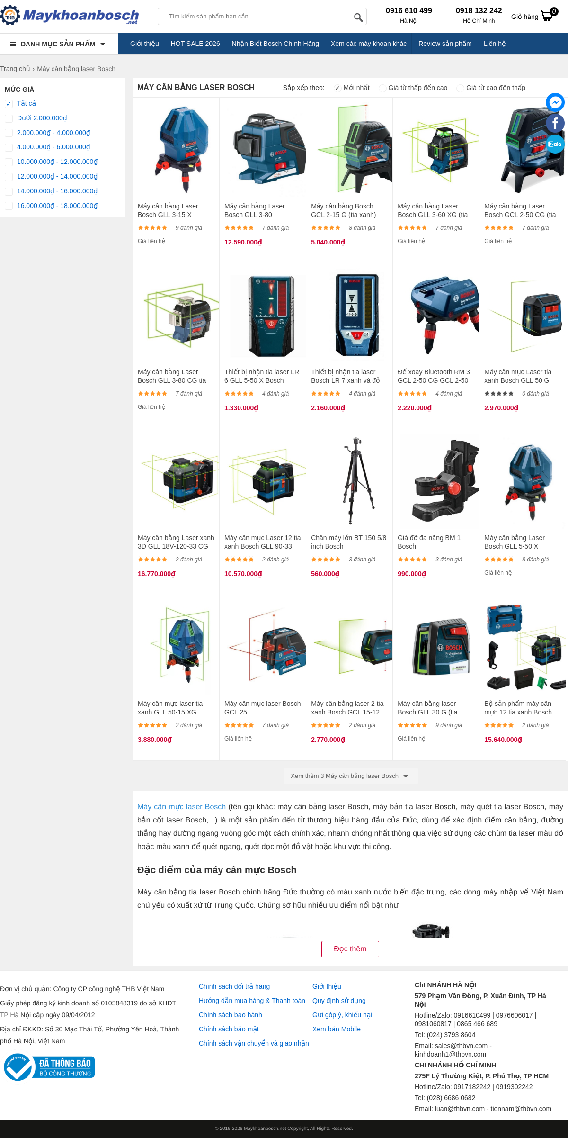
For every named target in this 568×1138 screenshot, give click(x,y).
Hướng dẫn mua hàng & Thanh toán (252, 1000)
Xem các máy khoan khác (369, 43)
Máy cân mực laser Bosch (181, 807)
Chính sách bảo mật (229, 1029)
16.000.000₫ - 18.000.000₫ (51, 206)
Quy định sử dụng (339, 1000)
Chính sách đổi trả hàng (234, 986)
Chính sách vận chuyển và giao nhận (254, 1043)
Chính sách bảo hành (230, 1015)
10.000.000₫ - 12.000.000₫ (51, 162)
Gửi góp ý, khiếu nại (342, 1015)
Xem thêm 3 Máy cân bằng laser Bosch (350, 776)
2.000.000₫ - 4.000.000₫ (47, 133)
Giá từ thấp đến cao (413, 87)
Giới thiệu (144, 43)
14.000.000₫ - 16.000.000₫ (51, 191)
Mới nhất (352, 87)
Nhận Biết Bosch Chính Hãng (276, 43)
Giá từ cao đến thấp (490, 87)
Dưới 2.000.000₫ (36, 118)
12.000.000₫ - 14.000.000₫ (51, 176)
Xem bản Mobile (336, 1029)
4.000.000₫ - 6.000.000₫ (47, 147)
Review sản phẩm (445, 43)
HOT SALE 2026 (195, 43)
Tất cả (20, 103)
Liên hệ (495, 43)
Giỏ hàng (535, 15)
